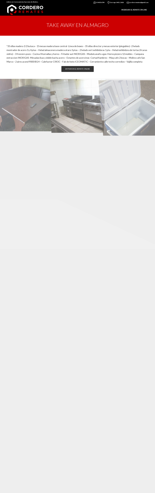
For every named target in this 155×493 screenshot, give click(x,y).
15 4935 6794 (98, 2)
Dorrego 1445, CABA (115, 2)
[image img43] (26, 105)
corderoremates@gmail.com (137, 2)
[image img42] (78, 105)
